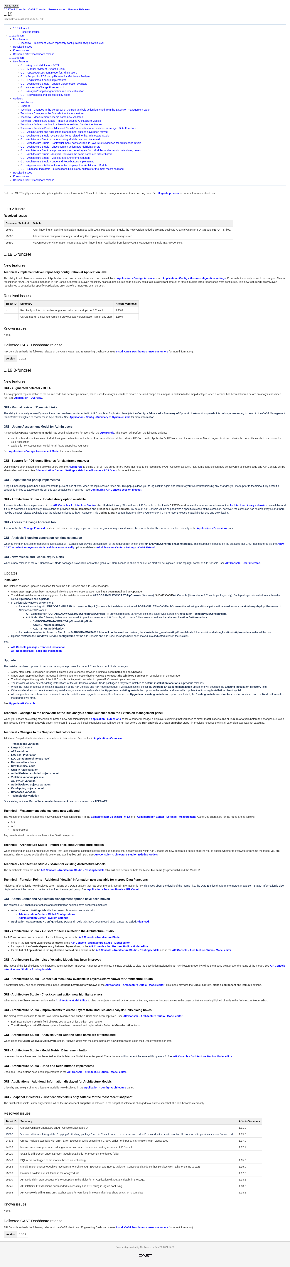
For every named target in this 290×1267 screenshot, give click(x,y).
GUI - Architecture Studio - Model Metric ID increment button (55, 157)
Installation (27, 102)
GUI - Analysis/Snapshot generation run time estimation (52, 91)
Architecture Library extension (248, 505)
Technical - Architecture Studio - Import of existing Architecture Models (61, 120)
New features (20, 39)
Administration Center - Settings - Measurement (166, 816)
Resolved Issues (30, 31)
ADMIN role (107, 432)
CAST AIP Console (15, 9)
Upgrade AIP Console (22, 703)
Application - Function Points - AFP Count (113, 889)
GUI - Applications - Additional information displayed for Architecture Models (64, 165)
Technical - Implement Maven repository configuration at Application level (62, 42)
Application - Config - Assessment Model (34, 451)
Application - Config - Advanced (136, 278)
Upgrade (26, 105)
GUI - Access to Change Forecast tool (42, 87)
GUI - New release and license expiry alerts (45, 94)
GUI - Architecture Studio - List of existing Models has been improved (60, 139)
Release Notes (56, 9)
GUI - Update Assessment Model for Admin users (49, 72)
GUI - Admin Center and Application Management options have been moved (64, 131)
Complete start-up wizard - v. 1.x (111, 816)
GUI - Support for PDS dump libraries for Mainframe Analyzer (56, 76)
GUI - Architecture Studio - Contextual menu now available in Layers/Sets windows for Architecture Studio (81, 142)
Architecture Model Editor (71, 1000)
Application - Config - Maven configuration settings (194, 278)
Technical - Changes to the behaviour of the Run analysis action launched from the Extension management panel (85, 109)
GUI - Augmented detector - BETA (40, 65)
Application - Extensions (212, 528)
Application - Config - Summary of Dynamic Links (99, 417)
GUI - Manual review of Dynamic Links (43, 68)
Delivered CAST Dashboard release (33, 54)
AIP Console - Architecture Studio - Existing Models (126, 854)
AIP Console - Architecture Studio (74, 505)
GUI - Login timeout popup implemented (43, 80)
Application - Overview (28, 397)
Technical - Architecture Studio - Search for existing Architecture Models (62, 124)
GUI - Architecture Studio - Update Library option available (54, 83)
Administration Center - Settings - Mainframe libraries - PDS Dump (76, 470)
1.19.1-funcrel (17, 35)
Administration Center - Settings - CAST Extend (125, 547)
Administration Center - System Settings (43, 917)
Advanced (142, 921)
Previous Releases (79, 9)
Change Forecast (34, 528)
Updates (18, 98)
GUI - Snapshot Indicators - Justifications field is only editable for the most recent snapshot (72, 168)
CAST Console (36, 9)
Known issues (21, 50)
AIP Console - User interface (242, 563)
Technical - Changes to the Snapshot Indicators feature (52, 113)
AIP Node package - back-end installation (36, 650)
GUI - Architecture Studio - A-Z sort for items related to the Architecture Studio (65, 135)
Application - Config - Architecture (105, 1087)
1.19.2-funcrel (21, 28)
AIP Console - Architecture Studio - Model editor (100, 942)
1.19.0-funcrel (17, 57)
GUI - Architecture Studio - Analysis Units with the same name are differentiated (66, 154)
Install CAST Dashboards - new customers (142, 351)
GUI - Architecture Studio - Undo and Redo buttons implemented (57, 161)
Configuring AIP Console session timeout (115, 489)
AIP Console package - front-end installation (38, 647)
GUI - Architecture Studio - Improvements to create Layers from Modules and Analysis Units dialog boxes (81, 150)
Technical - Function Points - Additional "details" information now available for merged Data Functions (78, 128)
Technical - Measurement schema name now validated (52, 117)
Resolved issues (22, 46)
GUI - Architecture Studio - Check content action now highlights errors (60, 146)
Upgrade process (168, 193)
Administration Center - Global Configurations (46, 914)
